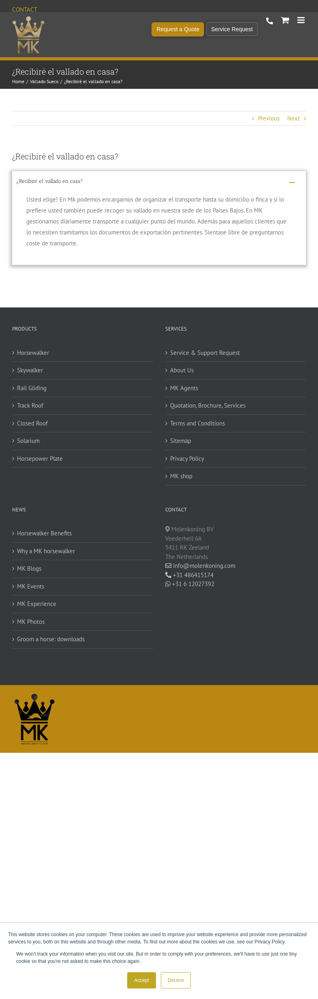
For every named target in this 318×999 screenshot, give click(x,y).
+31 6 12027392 (189, 584)
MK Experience (36, 604)
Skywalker (30, 370)
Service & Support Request (205, 353)
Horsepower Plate (40, 458)
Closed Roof (32, 423)
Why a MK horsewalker (46, 551)
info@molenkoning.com (200, 565)
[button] (159, 182)
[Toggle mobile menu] (301, 20)
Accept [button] (141, 980)
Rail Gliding (32, 388)
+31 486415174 (189, 575)
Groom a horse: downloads (51, 639)
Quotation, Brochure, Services (207, 405)
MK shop (181, 476)
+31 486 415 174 (269, 21)
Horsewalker (33, 353)
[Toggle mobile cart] (285, 20)
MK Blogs (29, 568)
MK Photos (31, 621)
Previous (269, 118)
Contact (24, 9)
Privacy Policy (187, 458)
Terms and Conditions (197, 423)
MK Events (30, 586)
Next (293, 118)
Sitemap (180, 441)
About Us (182, 370)
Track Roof (30, 405)
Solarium (28, 441)
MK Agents (184, 388)
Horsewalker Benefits (44, 533)
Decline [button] (176, 980)
